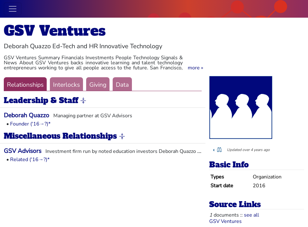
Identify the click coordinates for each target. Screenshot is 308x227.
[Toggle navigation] (12, 9)
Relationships (25, 85)
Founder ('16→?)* (30, 123)
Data (122, 85)
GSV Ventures (55, 30)
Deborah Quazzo (26, 115)
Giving (97, 85)
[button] (195, 67)
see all (251, 215)
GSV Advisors (22, 151)
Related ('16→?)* (30, 159)
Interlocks (66, 85)
